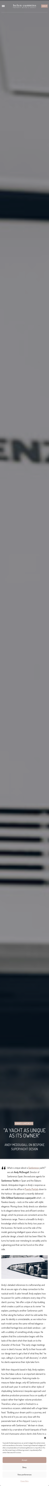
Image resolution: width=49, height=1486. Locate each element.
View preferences (25, 1474)
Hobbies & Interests (24, 1123)
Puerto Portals (31, 1189)
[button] (45, 1438)
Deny (24, 1467)
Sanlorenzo (33, 1167)
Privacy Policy (25, 1481)
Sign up (44, 6)
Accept (24, 1460)
